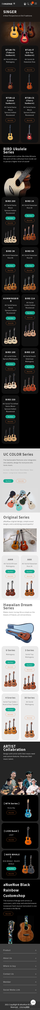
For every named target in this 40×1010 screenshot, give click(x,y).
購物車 (27, 1009)
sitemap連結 (24, 1007)
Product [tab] (7, 950)
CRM (38, 1009)
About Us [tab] (7, 958)
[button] (25, 3)
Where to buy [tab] (9, 966)
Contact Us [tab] (8, 974)
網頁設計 (33, 1009)
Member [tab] (7, 982)
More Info (10, 70)
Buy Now (10, 218)
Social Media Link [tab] (11, 990)
